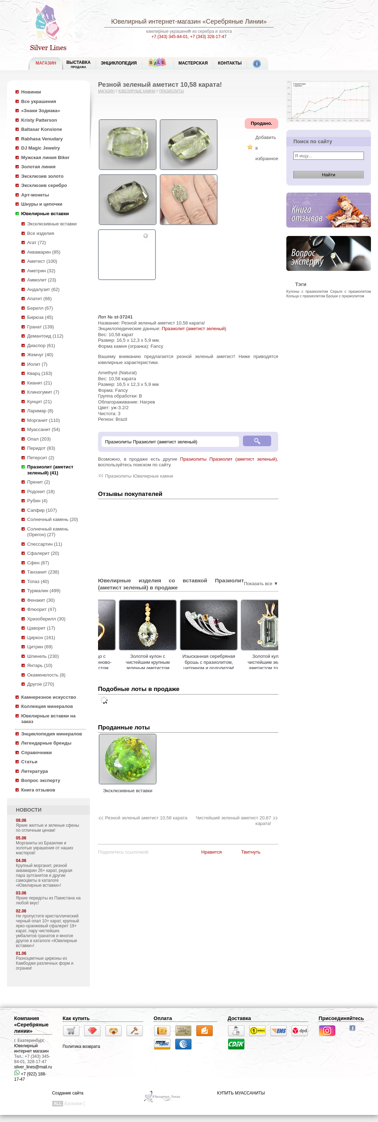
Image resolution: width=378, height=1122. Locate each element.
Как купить (76, 1018)
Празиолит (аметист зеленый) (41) (50, 469)
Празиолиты (171, 91)
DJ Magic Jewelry (40, 148)
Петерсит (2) (40, 457)
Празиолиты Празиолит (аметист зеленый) (228, 459)
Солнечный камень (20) (52, 519)
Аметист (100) (42, 261)
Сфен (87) (38, 562)
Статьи (29, 761)
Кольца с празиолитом (305, 296)
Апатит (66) (39, 298)
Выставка (78, 64)
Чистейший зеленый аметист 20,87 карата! (233, 820)
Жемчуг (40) (40, 354)
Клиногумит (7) (43, 392)
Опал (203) (39, 439)
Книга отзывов (38, 790)
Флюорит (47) (41, 609)
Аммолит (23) (41, 280)
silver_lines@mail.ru (33, 1067)
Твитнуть (251, 852)
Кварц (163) (39, 373)
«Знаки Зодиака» (40, 110)
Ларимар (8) (40, 410)
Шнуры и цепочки (41, 204)
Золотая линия (38, 166)
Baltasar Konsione (41, 129)
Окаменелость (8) (46, 675)
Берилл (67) (40, 308)
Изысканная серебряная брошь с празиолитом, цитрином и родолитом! (244, 662)
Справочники (36, 752)
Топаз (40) (38, 581)
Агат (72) (36, 242)
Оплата (163, 1018)
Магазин (106, 91)
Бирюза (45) (40, 317)
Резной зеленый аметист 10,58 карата (146, 817)
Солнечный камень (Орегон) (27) (47, 532)
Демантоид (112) (45, 336)
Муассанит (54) (43, 429)
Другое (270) (40, 684)
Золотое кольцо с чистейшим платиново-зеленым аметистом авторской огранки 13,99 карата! (122, 668)
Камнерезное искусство (48, 697)
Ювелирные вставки (45, 213)
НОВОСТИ (29, 810)
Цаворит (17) (41, 628)
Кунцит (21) (39, 401)
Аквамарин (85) (43, 252)
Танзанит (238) (43, 572)
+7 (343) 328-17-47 (208, 36)
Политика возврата (81, 1046)
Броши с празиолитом (345, 296)
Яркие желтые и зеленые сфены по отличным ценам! (47, 828)
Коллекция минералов (47, 706)
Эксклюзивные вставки (52, 223)
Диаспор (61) (41, 345)
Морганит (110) (43, 420)
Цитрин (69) (40, 646)
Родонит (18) (41, 491)
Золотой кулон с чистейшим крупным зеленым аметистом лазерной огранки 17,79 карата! (183, 668)
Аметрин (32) (41, 270)
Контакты (230, 63)
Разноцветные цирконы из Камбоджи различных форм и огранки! (44, 963)
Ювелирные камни (137, 91)
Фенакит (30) (41, 600)
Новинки (31, 92)
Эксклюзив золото (42, 176)
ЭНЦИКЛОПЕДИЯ (119, 63)
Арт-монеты (35, 195)
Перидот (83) (41, 448)
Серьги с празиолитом (350, 291)
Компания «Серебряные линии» (31, 1024)
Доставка (239, 1018)
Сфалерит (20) (43, 553)
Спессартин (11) (44, 544)
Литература (34, 771)
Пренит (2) (38, 482)
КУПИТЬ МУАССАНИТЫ (241, 1093)
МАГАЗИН (46, 63)
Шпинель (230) (43, 656)
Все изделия (40, 233)
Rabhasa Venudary (42, 138)
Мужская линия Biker (45, 157)
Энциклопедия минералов (51, 733)
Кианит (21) (39, 383)
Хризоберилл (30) (46, 618)
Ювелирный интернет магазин (31, 1048)
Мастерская (193, 63)
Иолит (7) (37, 364)
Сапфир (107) (42, 510)
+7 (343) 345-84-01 (170, 36)
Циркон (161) (41, 637)
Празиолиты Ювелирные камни (139, 476)
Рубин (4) (37, 500)
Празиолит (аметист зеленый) (194, 328)
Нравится (211, 852)
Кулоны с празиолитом (307, 291)
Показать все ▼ (261, 583)
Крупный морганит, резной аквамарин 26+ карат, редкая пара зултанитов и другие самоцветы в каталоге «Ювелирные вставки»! (44, 875)
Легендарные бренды (46, 743)
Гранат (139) (40, 326)
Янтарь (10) (39, 665)
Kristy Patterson (39, 120)
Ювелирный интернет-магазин (156, 21)
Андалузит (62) (43, 289)
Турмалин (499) (43, 590)
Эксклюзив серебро (44, 185)
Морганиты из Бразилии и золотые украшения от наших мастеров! (44, 848)
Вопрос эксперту (40, 780)
